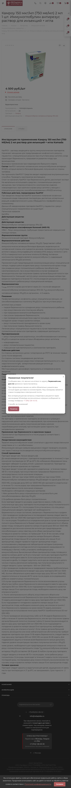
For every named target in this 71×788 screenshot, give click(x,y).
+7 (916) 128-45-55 (30, 401)
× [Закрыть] (63, 377)
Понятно (13, 409)
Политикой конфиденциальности (38, 784)
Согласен (59, 784)
